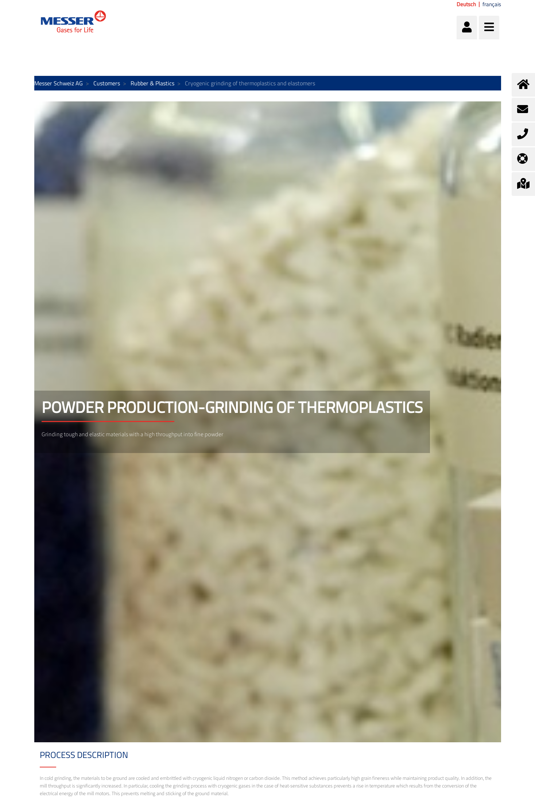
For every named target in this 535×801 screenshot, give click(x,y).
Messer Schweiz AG (58, 83)
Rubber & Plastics (152, 83)
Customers (106, 83)
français (491, 4)
